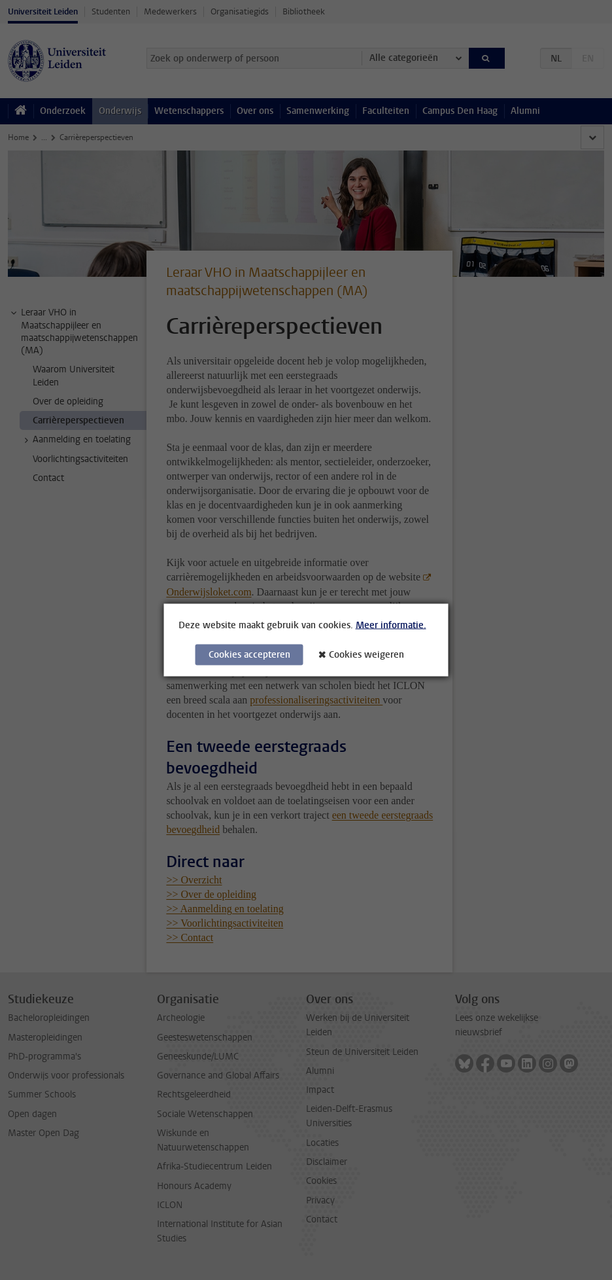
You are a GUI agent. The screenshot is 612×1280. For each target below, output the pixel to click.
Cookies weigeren (366, 655)
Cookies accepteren (249, 655)
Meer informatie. (391, 625)
